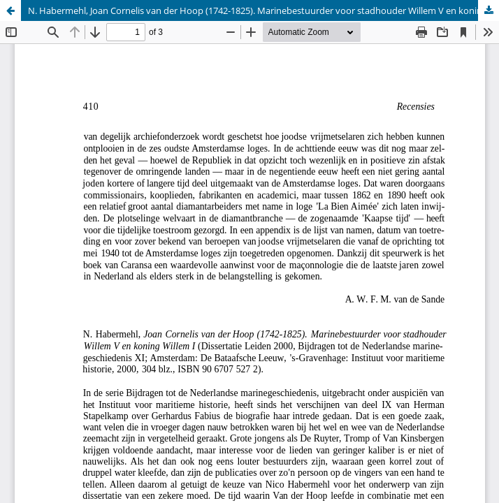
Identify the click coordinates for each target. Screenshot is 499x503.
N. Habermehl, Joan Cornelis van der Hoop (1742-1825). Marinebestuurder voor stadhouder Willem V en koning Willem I (263, 10)
